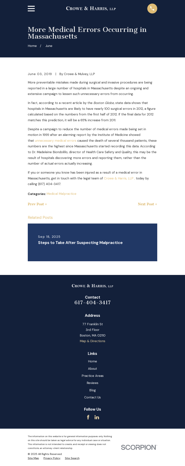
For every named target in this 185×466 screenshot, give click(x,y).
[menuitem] (33, 458)
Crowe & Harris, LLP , (119, 178)
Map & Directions (92, 341)
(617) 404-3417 (49, 184)
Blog (92, 390)
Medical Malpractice (61, 194)
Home (92, 361)
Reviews (92, 383)
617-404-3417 (92, 303)
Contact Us (92, 397)
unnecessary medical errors (55, 141)
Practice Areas (93, 376)
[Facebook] (88, 417)
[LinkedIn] (97, 417)
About (92, 369)
